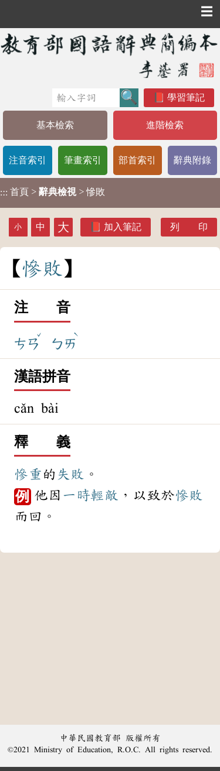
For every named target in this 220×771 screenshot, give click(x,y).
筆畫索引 (82, 160)
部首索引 (137, 160)
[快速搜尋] (86, 97)
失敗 (70, 474)
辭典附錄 (192, 160)
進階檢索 (165, 125)
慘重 (28, 474)
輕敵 (104, 495)
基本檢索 (55, 125)
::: (4, 193)
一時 (76, 495)
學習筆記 (186, 97)
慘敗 (189, 495)
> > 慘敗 (52, 192)
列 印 (189, 227)
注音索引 (27, 160)
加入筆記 (122, 227)
